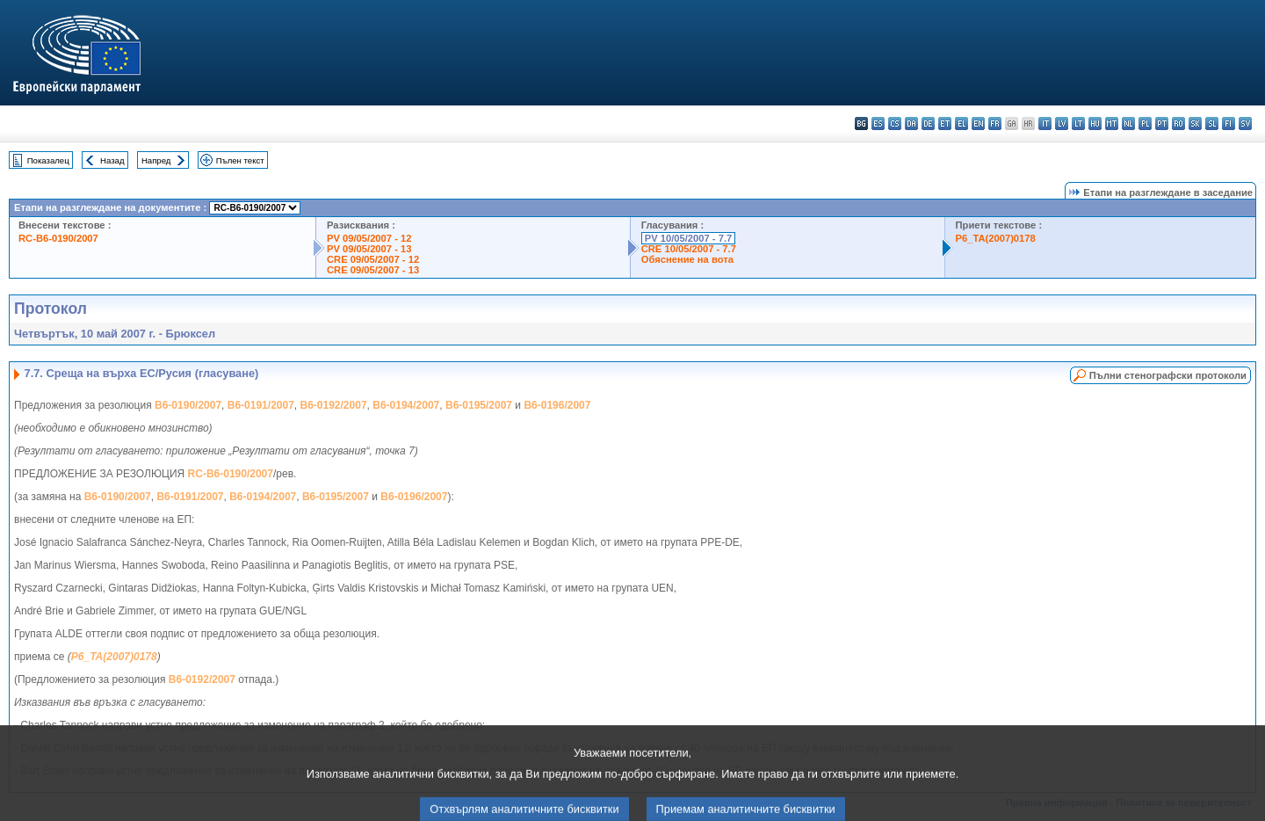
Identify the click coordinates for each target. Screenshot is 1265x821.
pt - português (1161, 123)
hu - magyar (1095, 123)
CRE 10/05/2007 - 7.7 (688, 248)
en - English (978, 123)
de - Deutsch (928, 123)
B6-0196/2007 (557, 405)
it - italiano (1045, 123)
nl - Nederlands (1128, 123)
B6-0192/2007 (333, 405)
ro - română (1178, 123)
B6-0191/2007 (261, 405)
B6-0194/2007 (405, 405)
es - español (878, 123)
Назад (112, 160)
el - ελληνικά (961, 123)
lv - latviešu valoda (1061, 123)
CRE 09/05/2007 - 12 (373, 259)
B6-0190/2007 (188, 405)
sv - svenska (1245, 123)
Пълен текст (240, 160)
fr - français (994, 123)
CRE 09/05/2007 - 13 (373, 270)
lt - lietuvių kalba (1078, 123)
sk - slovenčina (1195, 123)
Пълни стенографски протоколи (1168, 375)
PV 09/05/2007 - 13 (369, 248)
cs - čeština (894, 123)
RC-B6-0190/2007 (58, 238)
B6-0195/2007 (478, 405)
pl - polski (1145, 123)
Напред (156, 160)
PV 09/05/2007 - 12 (369, 238)
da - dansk (911, 123)
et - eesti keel (944, 123)
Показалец (48, 160)
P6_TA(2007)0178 (996, 238)
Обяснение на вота (687, 259)
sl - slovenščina (1211, 123)
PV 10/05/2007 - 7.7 (689, 238)
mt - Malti (1111, 123)
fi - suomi (1228, 123)
